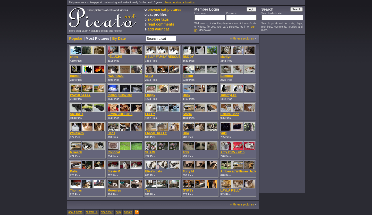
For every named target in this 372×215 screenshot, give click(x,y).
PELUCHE (115, 57)
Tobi (186, 152)
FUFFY (150, 114)
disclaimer (107, 212)
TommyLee (228, 95)
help (118, 212)
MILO (149, 76)
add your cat (158, 29)
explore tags (158, 19)
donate (128, 212)
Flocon (188, 76)
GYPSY (188, 190)
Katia (74, 171)
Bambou (227, 76)
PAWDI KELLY (80, 95)
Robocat (114, 152)
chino (74, 57)
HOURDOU (116, 76)
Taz (147, 190)
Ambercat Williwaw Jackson (241, 171)
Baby (186, 95)
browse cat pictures (165, 9)
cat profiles (157, 14)
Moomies (114, 190)
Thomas (76, 190)
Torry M (188, 171)
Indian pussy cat (120, 95)
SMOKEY (76, 114)
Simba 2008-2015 (120, 114)
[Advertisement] (282, 113)
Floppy (150, 95)
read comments (161, 24)
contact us (92, 212)
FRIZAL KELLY (156, 133)
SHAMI (150, 152)
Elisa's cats (153, 171)
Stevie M (114, 171)
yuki (224, 133)
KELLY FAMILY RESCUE (163, 57)
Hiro (186, 133)
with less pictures (242, 38)
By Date (119, 38)
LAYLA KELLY (231, 190)
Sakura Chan (230, 114)
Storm (187, 114)
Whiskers (77, 133)
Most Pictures (97, 38)
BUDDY (188, 57)
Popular (76, 38)
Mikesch (76, 152)
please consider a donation (179, 2)
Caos (111, 133)
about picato (76, 212)
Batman (75, 76)
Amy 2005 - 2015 (232, 152)
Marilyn (226, 57)
